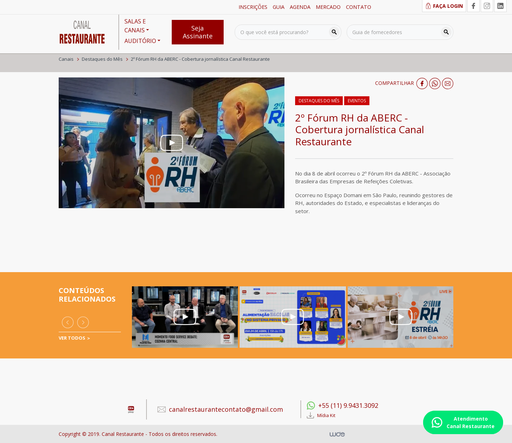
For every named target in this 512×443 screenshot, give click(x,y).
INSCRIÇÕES (253, 7)
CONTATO (358, 7)
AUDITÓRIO (140, 41)
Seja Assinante (198, 32)
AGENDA (300, 7)
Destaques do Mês (102, 59)
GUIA (278, 7)
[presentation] (68, 322)
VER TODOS (72, 338)
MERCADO (328, 7)
